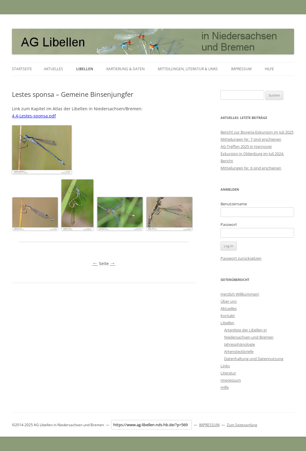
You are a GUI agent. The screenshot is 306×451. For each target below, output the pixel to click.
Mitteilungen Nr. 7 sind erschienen (251, 139)
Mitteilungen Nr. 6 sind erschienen (251, 168)
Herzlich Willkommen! (240, 294)
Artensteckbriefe (238, 351)
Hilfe (269, 68)
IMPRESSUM (209, 424)
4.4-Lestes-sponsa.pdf (34, 116)
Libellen (84, 68)
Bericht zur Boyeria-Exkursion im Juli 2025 (257, 132)
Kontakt (228, 315)
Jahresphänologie (239, 344)
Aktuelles (53, 68)
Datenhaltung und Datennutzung (253, 358)
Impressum (241, 68)
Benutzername (234, 204)
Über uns (229, 301)
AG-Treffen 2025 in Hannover (246, 146)
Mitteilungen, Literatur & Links (188, 68)
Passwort (229, 224)
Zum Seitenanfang (242, 424)
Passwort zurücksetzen (241, 258)
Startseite (22, 68)
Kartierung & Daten (125, 68)
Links (225, 366)
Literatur (228, 373)
